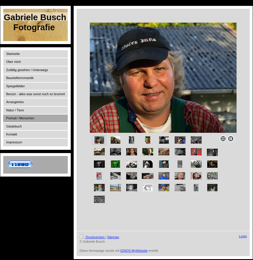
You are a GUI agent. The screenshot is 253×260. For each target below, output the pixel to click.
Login (243, 236)
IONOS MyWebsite (134, 250)
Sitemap (113, 237)
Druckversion (92, 237)
